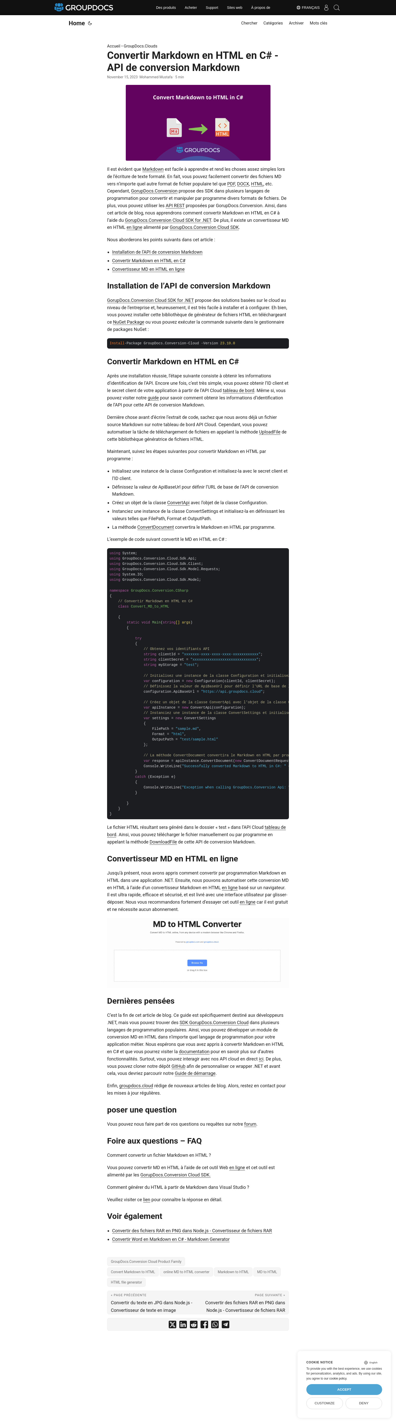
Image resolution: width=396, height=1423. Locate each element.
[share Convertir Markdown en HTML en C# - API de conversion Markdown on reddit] (193, 1326)
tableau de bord (238, 390)
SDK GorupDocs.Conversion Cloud (214, 1022)
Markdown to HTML (233, 1272)
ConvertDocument (155, 527)
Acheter (191, 8)
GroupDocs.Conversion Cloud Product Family (146, 1262)
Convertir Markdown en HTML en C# (148, 260)
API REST (175, 205)
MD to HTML (267, 1272)
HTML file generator (126, 1282)
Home (77, 23)
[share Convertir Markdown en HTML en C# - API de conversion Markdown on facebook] (204, 1326)
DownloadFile (163, 842)
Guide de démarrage (195, 1073)
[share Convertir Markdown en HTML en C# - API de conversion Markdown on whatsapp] (215, 1326)
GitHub (178, 1066)
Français (303, 7)
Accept (344, 1389)
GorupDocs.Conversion (154, 191)
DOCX (243, 183)
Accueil (113, 46)
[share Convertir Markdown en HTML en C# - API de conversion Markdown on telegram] (225, 1326)
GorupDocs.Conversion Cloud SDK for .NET (168, 220)
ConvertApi (178, 502)
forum (250, 1124)
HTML (257, 183)
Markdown (153, 169)
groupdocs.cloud (136, 1085)
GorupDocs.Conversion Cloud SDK (204, 227)
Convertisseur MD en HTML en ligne (148, 269)
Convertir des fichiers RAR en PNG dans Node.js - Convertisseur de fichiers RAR (192, 1230)
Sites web (234, 8)
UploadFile (270, 432)
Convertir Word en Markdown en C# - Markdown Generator (171, 1239)
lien (146, 1199)
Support (212, 8)
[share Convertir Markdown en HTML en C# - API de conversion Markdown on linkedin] (183, 1326)
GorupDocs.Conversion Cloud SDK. (175, 1174)
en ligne (134, 227)
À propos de (260, 8)
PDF (231, 183)
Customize (325, 1403)
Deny (364, 1403)
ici (261, 1059)
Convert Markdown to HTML (133, 1272)
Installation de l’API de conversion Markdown (157, 252)
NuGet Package (128, 322)
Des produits (166, 8)
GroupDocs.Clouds (140, 46)
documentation (194, 1051)
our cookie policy (335, 1378)
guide (153, 397)
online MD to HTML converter (186, 1272)
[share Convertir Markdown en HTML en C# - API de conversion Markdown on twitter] (172, 1326)
